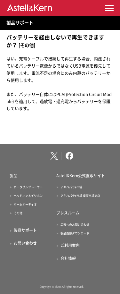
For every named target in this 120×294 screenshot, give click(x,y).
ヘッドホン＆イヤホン (28, 195)
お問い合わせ (25, 243)
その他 (18, 213)
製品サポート (19, 23)
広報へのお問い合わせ (74, 224)
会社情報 (68, 258)
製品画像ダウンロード (74, 233)
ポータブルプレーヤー (28, 187)
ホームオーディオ (25, 204)
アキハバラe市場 (71, 187)
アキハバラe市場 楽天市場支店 (80, 195)
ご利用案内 (70, 245)
